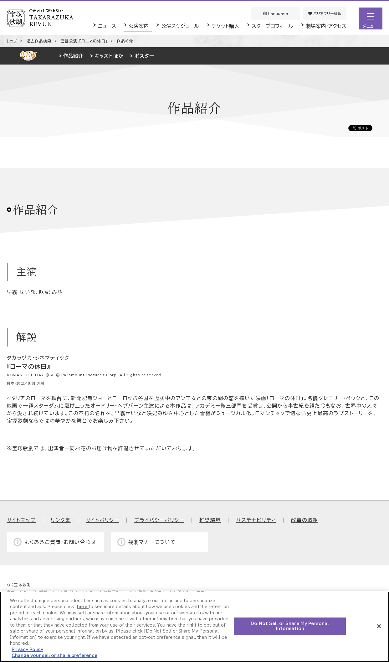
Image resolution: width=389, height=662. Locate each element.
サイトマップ (21, 520)
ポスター (144, 56)
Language (275, 13)
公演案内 (139, 26)
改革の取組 (304, 520)
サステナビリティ (256, 520)
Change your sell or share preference (54, 656)
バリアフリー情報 (324, 13)
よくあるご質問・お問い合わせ (60, 542)
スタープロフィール (272, 26)
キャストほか (109, 56)
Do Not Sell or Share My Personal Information (290, 626)
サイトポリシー (102, 520)
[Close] (379, 626)
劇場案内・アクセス (326, 26)
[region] (194, 627)
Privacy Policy (27, 650)
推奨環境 (210, 520)
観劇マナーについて (152, 542)
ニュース (107, 26)
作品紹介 (73, 56)
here (83, 607)
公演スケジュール (180, 26)
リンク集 (60, 520)
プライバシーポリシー (159, 520)
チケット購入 (225, 26)
